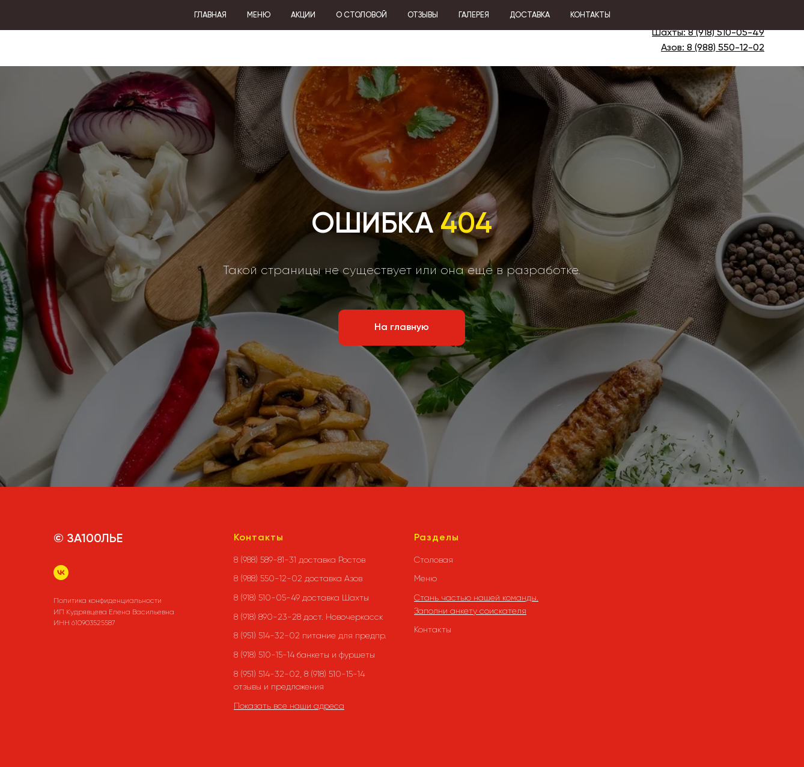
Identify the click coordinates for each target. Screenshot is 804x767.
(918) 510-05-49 (728, 33)
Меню (425, 578)
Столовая (433, 559)
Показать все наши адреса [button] (289, 705)
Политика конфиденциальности (107, 600)
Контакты (432, 629)
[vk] (61, 572)
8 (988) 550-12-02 (725, 48)
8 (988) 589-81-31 (727, 18)
